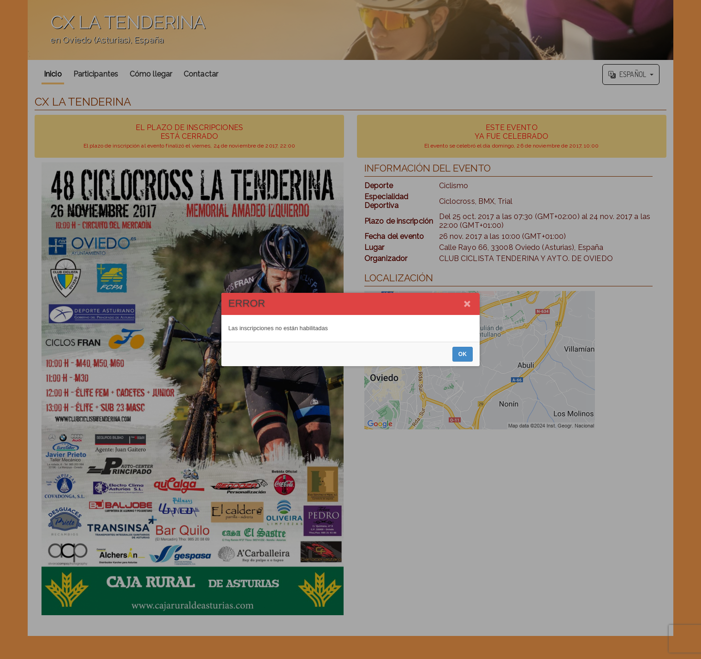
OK (462, 354)
